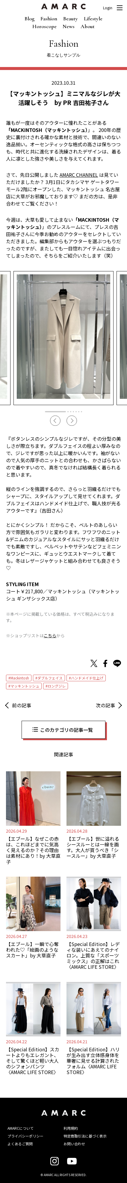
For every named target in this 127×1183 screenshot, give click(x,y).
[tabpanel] (63, 338)
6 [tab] (78, 411)
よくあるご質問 (20, 1143)
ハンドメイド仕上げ (87, 677)
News (69, 26)
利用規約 (71, 1128)
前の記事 (21, 705)
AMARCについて (20, 1128)
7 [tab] (81, 411)
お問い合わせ (74, 1143)
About (88, 26)
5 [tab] (76, 411)
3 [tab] (70, 411)
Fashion (48, 18)
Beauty (70, 18)
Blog (29, 18)
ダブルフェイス (50, 677)
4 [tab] (73, 411)
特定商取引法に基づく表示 (85, 1135)
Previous (55, 421)
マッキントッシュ (24, 685)
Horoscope (44, 26)
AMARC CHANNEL (79, 174)
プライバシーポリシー (25, 1135)
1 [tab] (55, 411)
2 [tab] (68, 411)
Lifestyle (93, 18)
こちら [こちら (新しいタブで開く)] (50, 635)
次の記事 (105, 705)
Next (71, 421)
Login (107, 8)
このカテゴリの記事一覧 (66, 729)
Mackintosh (19, 677)
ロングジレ (57, 685)
